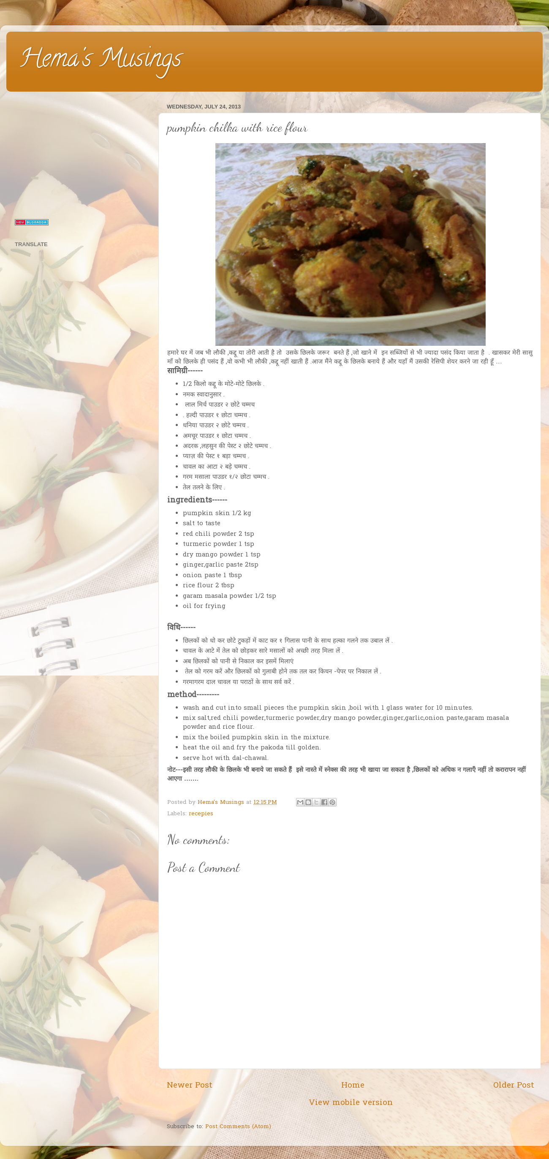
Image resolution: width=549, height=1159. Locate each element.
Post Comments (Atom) (238, 1127)
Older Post (513, 1085)
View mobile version (351, 1103)
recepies (201, 814)
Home (352, 1085)
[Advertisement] (81, 153)
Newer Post (189, 1085)
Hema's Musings (100, 61)
